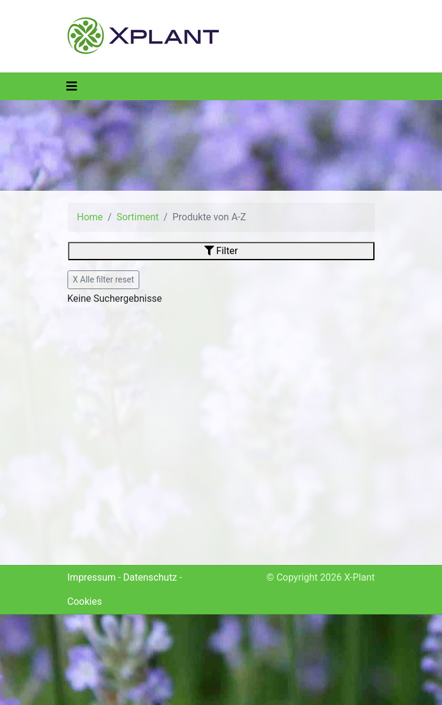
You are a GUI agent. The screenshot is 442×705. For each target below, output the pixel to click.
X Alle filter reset (103, 279)
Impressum (92, 577)
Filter (221, 251)
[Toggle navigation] (71, 86)
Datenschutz (150, 577)
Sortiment (137, 217)
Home (90, 217)
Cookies (85, 601)
